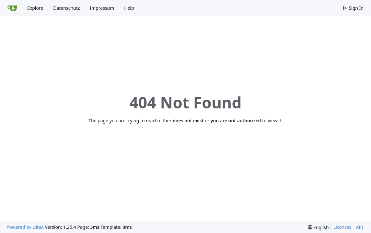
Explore (35, 8)
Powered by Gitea (25, 227)
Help (129, 8)
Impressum (102, 8)
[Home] (12, 8)
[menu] (318, 227)
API (359, 227)
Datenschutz (66, 8)
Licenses (342, 227)
